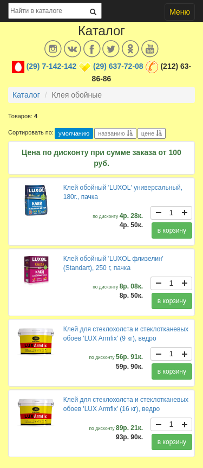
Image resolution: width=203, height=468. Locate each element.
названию (115, 133)
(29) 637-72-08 (118, 66)
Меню (179, 12)
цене (151, 133)
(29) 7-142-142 (52, 66)
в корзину (172, 230)
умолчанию (73, 133)
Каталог (26, 95)
